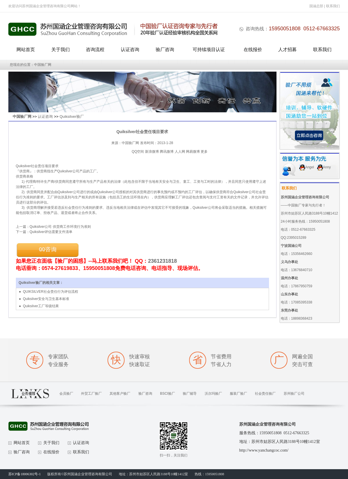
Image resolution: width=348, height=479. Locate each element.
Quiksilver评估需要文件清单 (51, 232)
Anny (324, 167)
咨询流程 (95, 49)
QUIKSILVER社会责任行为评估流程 (50, 292)
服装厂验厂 (238, 394)
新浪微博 (152, 152)
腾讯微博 (167, 152)
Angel (306, 167)
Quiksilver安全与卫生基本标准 (46, 299)
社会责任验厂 (265, 394)
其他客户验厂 (120, 394)
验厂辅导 (190, 394)
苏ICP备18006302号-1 (24, 474)
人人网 (180, 152)
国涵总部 (316, 6)
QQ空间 (138, 152)
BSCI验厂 (167, 394)
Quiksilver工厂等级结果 (41, 306)
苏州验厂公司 (294, 394)
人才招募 (287, 49)
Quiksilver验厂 (71, 116)
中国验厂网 (22, 116)
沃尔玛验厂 (213, 394)
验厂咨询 (165, 49)
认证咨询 (130, 49)
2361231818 (162, 261)
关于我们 (60, 49)
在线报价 (253, 49)
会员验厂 (66, 394)
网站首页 (25, 49)
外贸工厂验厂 (91, 394)
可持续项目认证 (209, 49)
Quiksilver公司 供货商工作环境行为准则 (60, 227)
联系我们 (333, 6)
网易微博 (193, 152)
